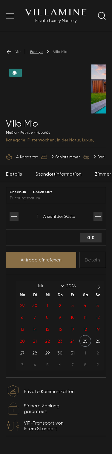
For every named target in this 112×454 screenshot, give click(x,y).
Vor (13, 52)
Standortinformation (59, 174)
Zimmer (103, 174)
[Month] (49, 286)
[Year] (75, 285)
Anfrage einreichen (41, 260)
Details (92, 260)
